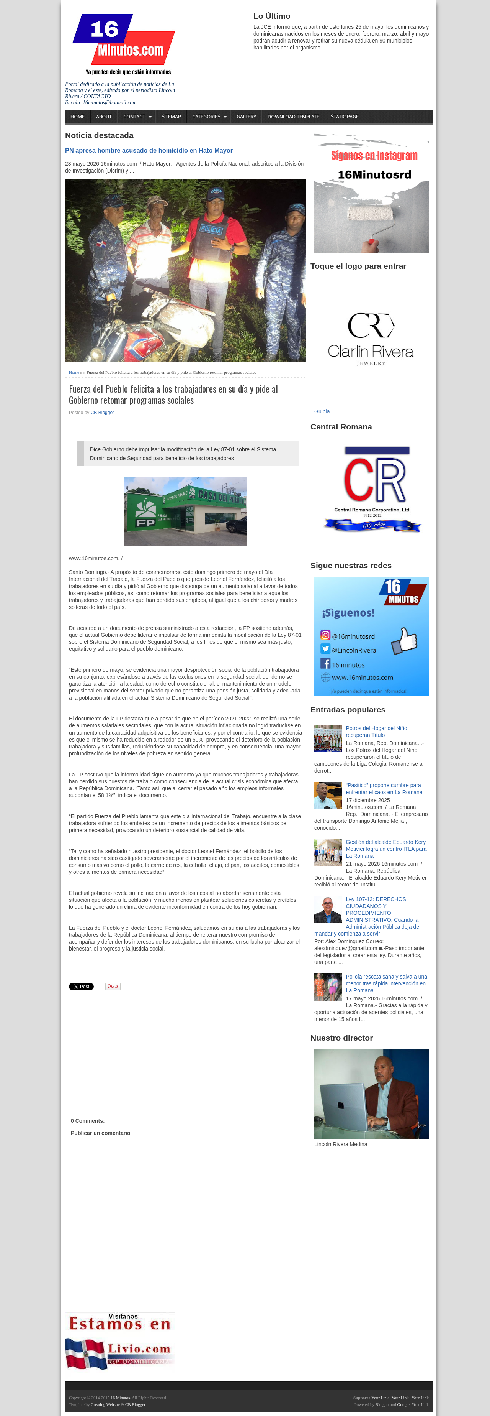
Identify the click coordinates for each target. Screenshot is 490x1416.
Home (77, 117)
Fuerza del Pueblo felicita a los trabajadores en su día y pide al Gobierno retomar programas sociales (173, 394)
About (104, 117)
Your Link (380, 1397)
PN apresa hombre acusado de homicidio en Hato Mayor (149, 150)
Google (403, 1404)
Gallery (246, 117)
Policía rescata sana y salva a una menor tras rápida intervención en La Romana (386, 983)
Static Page (345, 117)
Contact (134, 117)
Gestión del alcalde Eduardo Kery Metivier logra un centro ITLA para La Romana (386, 849)
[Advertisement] (128, 1048)
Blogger (382, 1404)
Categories (206, 117)
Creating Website (105, 1404)
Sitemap (171, 117)
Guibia (322, 411)
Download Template (293, 117)
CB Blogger (102, 412)
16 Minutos (120, 1397)
